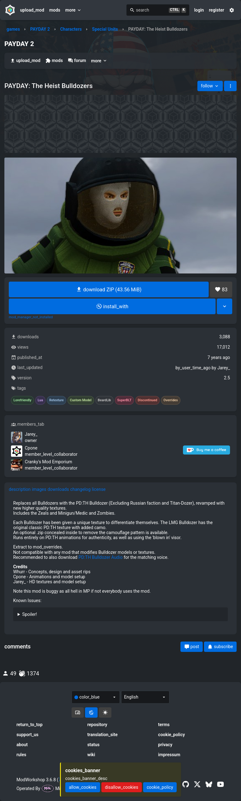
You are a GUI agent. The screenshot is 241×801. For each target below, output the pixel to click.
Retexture (56, 400)
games (13, 29)
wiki (91, 754)
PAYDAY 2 (40, 29)
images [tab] (39, 489)
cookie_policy (171, 734)
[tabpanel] (120, 563)
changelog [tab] (80, 489)
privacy (165, 744)
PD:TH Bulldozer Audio (100, 557)
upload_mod (32, 10)
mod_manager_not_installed (31, 317)
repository (97, 724)
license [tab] (99, 489)
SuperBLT (124, 400)
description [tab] (20, 489)
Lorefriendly (22, 400)
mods (54, 10)
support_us (27, 734)
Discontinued (147, 400)
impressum (169, 754)
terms (164, 724)
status (93, 744)
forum (77, 60)
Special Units (105, 29)
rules (21, 754)
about (22, 744)
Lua (40, 400)
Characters (71, 29)
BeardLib (104, 400)
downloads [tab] (58, 489)
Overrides (170, 400)
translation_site (102, 734)
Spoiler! (29, 614)
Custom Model (81, 400)
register (216, 10)
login (199, 10)
